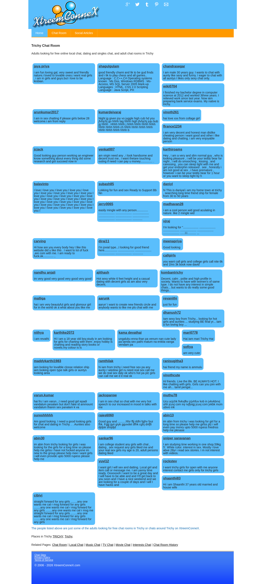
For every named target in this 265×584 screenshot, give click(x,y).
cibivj (38, 495)
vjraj (166, 221)
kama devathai (130, 332)
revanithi (170, 298)
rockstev (170, 461)
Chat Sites (40, 555)
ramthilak (106, 361)
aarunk (104, 298)
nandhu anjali (44, 272)
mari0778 (190, 332)
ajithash (103, 272)
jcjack (38, 149)
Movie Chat (123, 544)
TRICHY (58, 536)
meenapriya (172, 241)
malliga (39, 298)
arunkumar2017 (46, 112)
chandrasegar (174, 66)
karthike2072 (64, 332)
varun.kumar (44, 395)
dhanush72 (172, 312)
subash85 (106, 184)
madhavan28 (173, 204)
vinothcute (171, 375)
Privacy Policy (42, 557)
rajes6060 (106, 415)
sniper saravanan (177, 438)
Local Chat (76, 544)
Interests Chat (142, 544)
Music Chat (93, 544)
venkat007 (107, 149)
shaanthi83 (172, 478)
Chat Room (59, 33)
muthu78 (170, 395)
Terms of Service (44, 560)
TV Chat (108, 544)
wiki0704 (170, 86)
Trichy (68, 536)
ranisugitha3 (173, 361)
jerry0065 (106, 204)
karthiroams (172, 149)
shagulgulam (109, 66)
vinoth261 (171, 112)
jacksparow (108, 395)
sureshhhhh (43, 415)
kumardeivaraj (110, 112)
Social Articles (84, 33)
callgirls (169, 255)
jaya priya (41, 66)
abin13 (168, 415)
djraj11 (104, 241)
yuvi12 (104, 461)
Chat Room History (165, 544)
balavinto (41, 184)
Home (39, 33)
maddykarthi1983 (47, 361)
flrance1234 (172, 126)
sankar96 (106, 438)
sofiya (188, 347)
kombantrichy (172, 272)
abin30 (39, 438)
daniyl (168, 184)
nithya (39, 332)
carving (40, 241)
